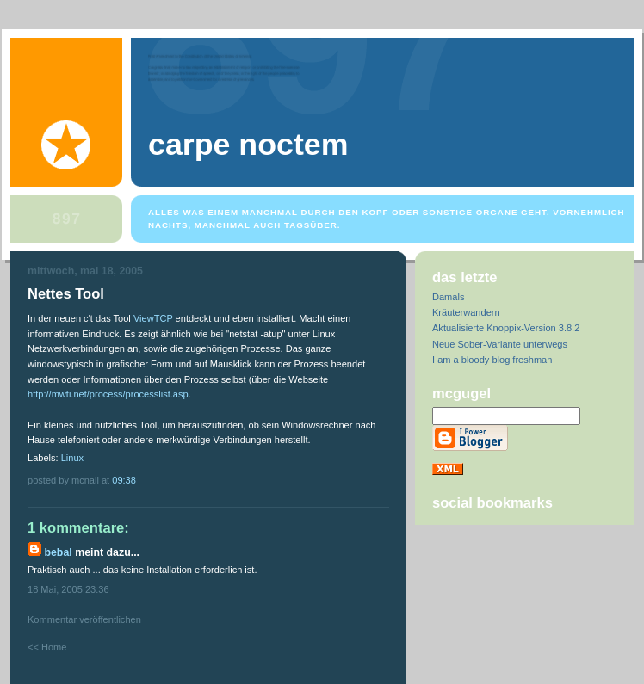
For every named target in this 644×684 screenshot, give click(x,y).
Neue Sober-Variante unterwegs (499, 344)
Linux (72, 458)
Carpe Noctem (248, 144)
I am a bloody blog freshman (492, 359)
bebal (57, 552)
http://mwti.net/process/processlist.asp (108, 394)
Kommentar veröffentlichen (84, 619)
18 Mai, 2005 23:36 (68, 589)
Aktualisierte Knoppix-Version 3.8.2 (505, 328)
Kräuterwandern (466, 312)
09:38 (124, 480)
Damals (448, 297)
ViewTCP (153, 318)
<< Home (47, 647)
